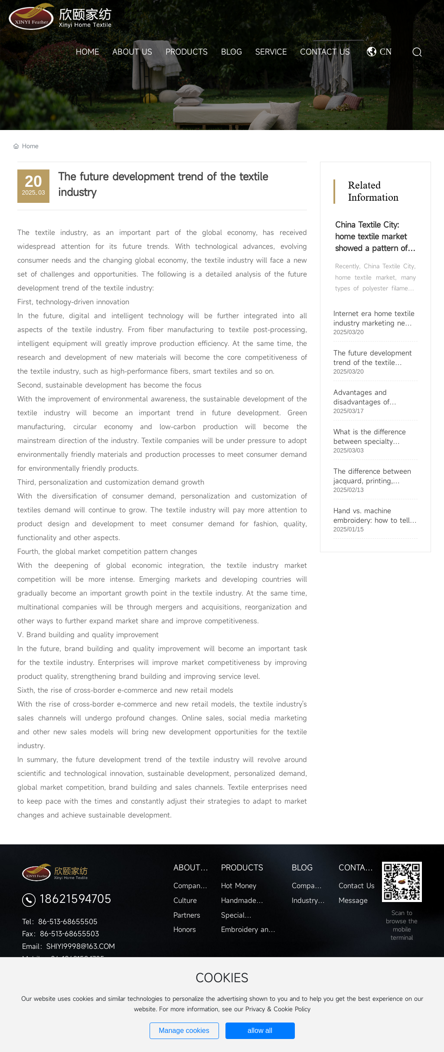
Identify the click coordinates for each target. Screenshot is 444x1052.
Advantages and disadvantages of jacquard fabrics (361, 402)
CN (386, 51)
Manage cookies (184, 1030)
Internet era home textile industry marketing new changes (374, 323)
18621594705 (76, 898)
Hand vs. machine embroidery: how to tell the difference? (371, 520)
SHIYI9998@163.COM (80, 946)
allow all (260, 1030)
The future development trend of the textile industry (372, 362)
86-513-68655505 (68, 921)
